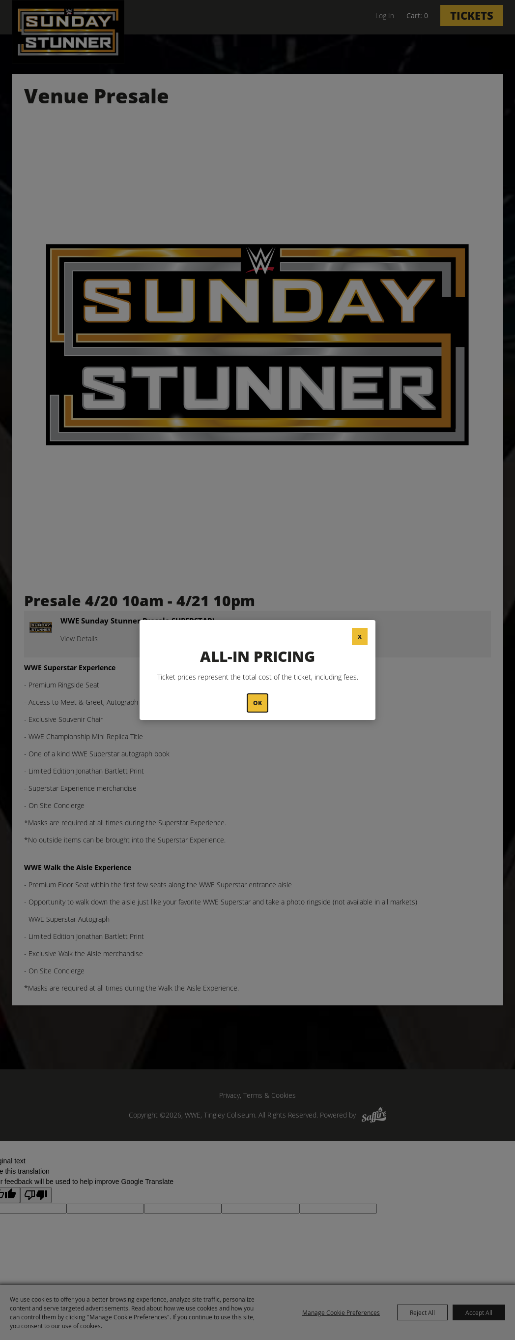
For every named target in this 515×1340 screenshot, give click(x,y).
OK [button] (257, 703)
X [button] (360, 636)
